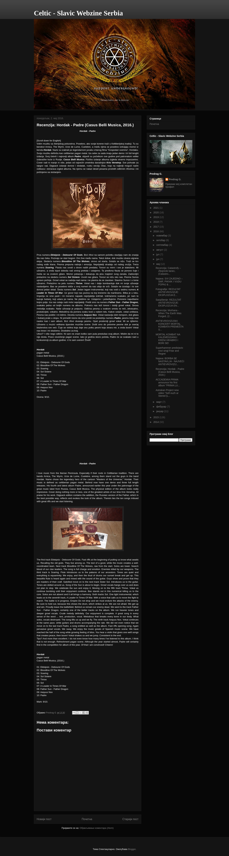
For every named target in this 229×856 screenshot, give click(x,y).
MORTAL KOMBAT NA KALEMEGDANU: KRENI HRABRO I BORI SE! (168, 338)
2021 (156, 207)
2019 (156, 217)
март (159, 402)
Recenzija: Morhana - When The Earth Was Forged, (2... (168, 313)
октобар (161, 240)
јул (158, 254)
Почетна (87, 819)
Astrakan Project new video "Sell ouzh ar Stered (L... (167, 393)
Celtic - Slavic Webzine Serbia (78, 13)
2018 (156, 221)
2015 (156, 417)
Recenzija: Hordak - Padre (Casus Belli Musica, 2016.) (170, 372)
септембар (162, 245)
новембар (162, 235)
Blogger (132, 849)
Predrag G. (175, 179)
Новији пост (44, 819)
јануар (160, 411)
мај (158, 264)
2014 (156, 422)
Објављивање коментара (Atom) (97, 828)
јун (158, 259)
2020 (156, 212)
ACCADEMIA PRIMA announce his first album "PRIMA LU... (168, 382)
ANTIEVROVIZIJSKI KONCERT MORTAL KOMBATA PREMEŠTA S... (169, 325)
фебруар (161, 406)
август (160, 249)
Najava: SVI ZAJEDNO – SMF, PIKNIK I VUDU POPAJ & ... (169, 281)
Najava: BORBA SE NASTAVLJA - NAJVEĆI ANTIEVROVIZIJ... (170, 361)
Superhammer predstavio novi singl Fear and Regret (169, 350)
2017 (156, 226)
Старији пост (130, 819)
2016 (156, 231)
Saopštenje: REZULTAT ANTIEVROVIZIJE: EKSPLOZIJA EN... (168, 302)
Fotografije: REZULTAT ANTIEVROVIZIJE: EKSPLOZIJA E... (168, 292)
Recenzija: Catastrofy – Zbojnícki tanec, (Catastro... (168, 271)
